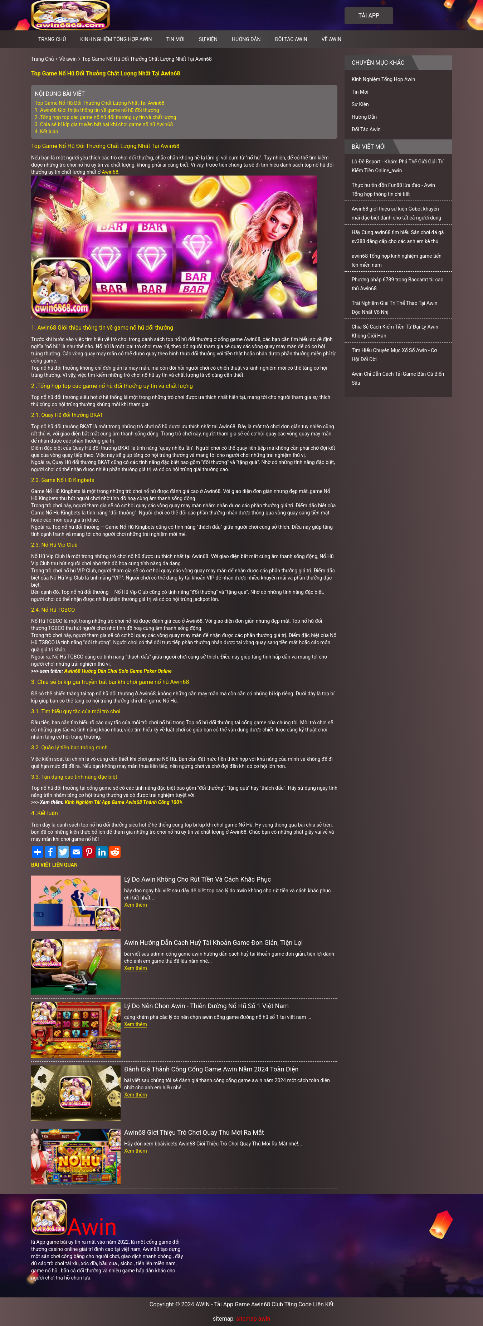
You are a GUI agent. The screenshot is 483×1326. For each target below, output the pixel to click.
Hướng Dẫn (246, 39)
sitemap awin (253, 1318)
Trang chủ (52, 39)
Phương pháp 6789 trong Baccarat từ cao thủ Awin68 (397, 284)
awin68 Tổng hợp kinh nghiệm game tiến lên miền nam (396, 260)
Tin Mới (175, 39)
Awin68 (110, 172)
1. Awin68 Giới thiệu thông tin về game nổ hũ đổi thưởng (97, 110)
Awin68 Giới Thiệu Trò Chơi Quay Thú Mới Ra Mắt (194, 1132)
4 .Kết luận (46, 131)
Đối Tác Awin (291, 39)
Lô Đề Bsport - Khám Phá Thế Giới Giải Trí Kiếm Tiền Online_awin (398, 166)
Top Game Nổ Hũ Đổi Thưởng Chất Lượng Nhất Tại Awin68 (147, 59)
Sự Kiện (208, 39)
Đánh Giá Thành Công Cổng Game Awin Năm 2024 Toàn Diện (211, 1069)
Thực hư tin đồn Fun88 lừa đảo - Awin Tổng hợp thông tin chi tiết (393, 189)
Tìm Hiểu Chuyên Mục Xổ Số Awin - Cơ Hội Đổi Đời (394, 354)
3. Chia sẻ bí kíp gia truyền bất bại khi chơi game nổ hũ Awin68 (104, 124)
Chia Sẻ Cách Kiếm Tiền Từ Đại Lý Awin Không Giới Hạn (395, 331)
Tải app (368, 15)
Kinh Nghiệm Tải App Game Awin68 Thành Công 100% (123, 802)
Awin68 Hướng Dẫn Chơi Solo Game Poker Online (117, 671)
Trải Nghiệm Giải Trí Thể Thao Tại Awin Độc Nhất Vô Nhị (395, 307)
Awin (74, 1227)
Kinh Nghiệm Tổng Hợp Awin (116, 39)
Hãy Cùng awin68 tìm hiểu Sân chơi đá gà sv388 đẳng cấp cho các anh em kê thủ (398, 237)
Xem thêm (135, 905)
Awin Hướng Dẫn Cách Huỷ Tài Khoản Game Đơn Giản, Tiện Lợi (213, 942)
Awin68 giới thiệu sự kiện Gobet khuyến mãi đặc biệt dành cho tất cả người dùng (396, 213)
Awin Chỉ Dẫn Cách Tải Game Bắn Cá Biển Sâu (398, 378)
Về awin (331, 39)
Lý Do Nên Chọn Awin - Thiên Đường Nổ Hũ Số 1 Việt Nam (206, 1006)
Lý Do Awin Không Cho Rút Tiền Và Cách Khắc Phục (197, 879)
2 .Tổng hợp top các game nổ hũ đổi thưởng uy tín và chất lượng (105, 117)
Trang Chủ (42, 59)
